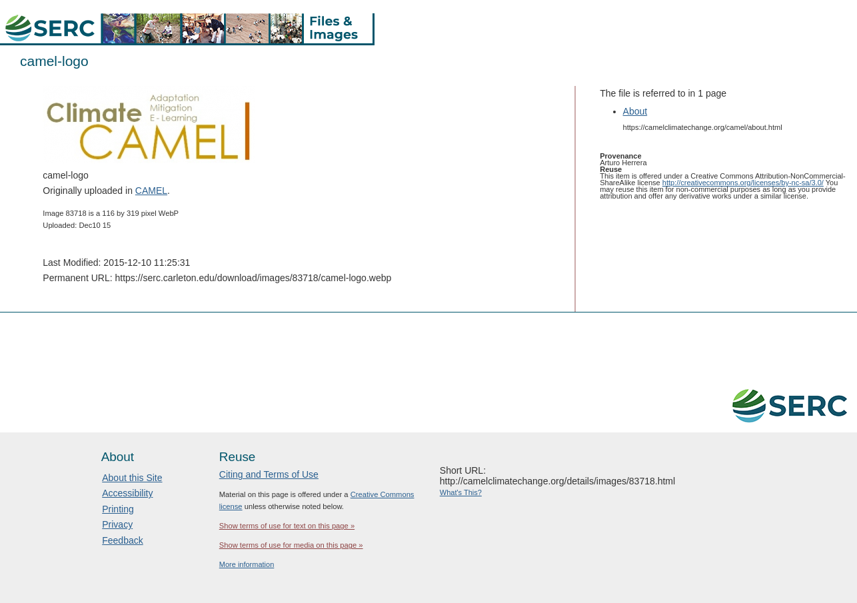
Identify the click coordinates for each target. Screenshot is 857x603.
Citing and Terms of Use (269, 474)
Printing (117, 509)
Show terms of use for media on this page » (291, 545)
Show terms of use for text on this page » (287, 526)
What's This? (461, 492)
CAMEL (151, 190)
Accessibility (127, 493)
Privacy (117, 524)
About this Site (132, 477)
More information (247, 564)
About (635, 111)
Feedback (122, 540)
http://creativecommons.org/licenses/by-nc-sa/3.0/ (743, 183)
